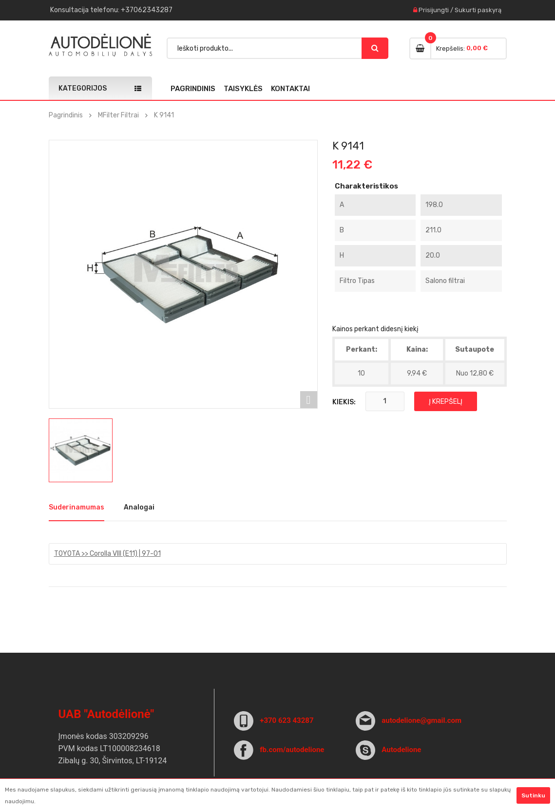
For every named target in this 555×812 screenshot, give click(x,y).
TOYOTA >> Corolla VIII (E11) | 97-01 (107, 553)
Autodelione (401, 749)
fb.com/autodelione (292, 749)
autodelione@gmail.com (421, 720)
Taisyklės (243, 88)
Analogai (139, 507)
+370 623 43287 (286, 720)
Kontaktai (290, 88)
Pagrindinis (193, 88)
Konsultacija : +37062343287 (111, 10)
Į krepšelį (445, 401)
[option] (81, 450)
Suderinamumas (76, 507)
